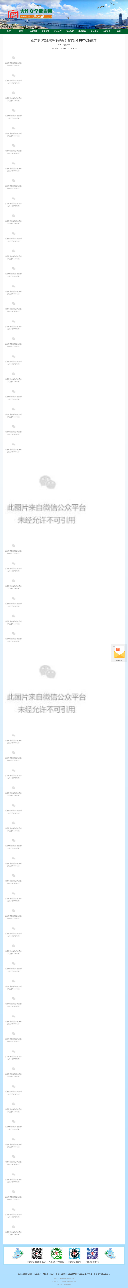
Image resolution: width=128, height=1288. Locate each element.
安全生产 (58, 31)
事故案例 (82, 31)
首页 (9, 31)
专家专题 (106, 31)
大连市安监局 (48, 1274)
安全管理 (45, 31)
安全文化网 (71, 1274)
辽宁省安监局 (36, 1274)
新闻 (21, 31)
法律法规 (33, 31)
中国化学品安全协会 (102, 1274)
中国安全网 (60, 1274)
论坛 (119, 31)
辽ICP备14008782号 (64, 1284)
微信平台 (94, 31)
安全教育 (70, 31)
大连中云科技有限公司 (68, 1281)
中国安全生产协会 (84, 1274)
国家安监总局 (23, 1274)
